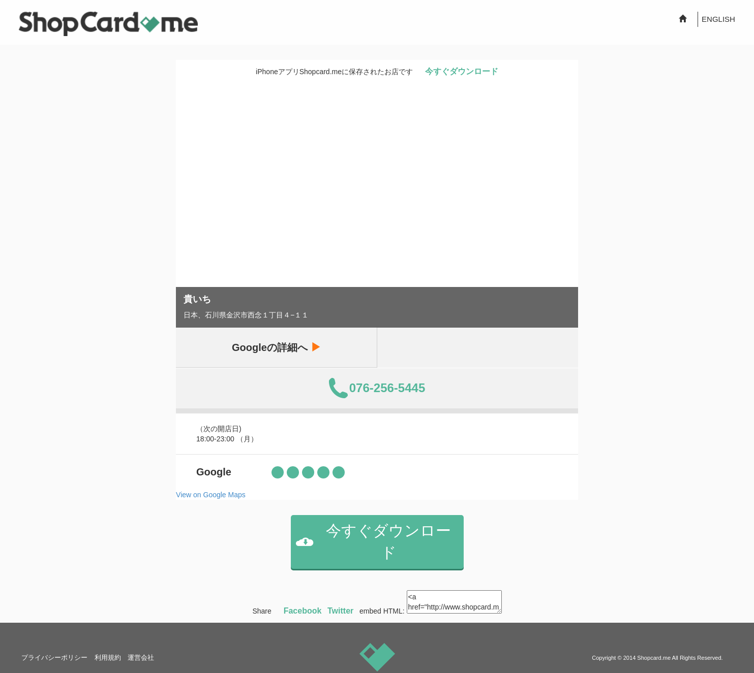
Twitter (340, 610)
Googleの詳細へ (276, 347)
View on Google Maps (211, 495)
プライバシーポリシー (54, 657)
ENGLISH (718, 19)
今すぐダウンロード (461, 71)
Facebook (303, 610)
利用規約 (108, 657)
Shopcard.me (654, 658)
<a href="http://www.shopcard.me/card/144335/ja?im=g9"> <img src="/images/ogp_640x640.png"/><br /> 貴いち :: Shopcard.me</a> (454, 602)
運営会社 (141, 657)
